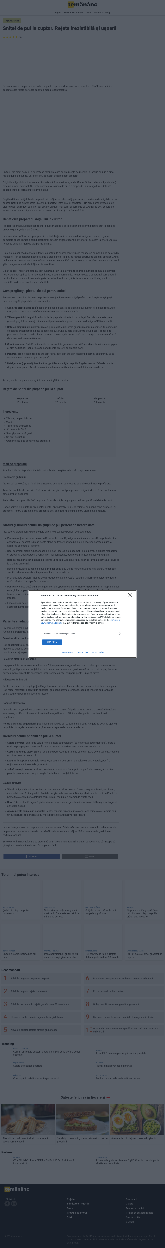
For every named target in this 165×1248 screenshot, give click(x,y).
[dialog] (82, 624)
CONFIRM (56, 642)
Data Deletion (67, 653)
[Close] (130, 595)
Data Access (82, 653)
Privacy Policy (98, 653)
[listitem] (82, 633)
